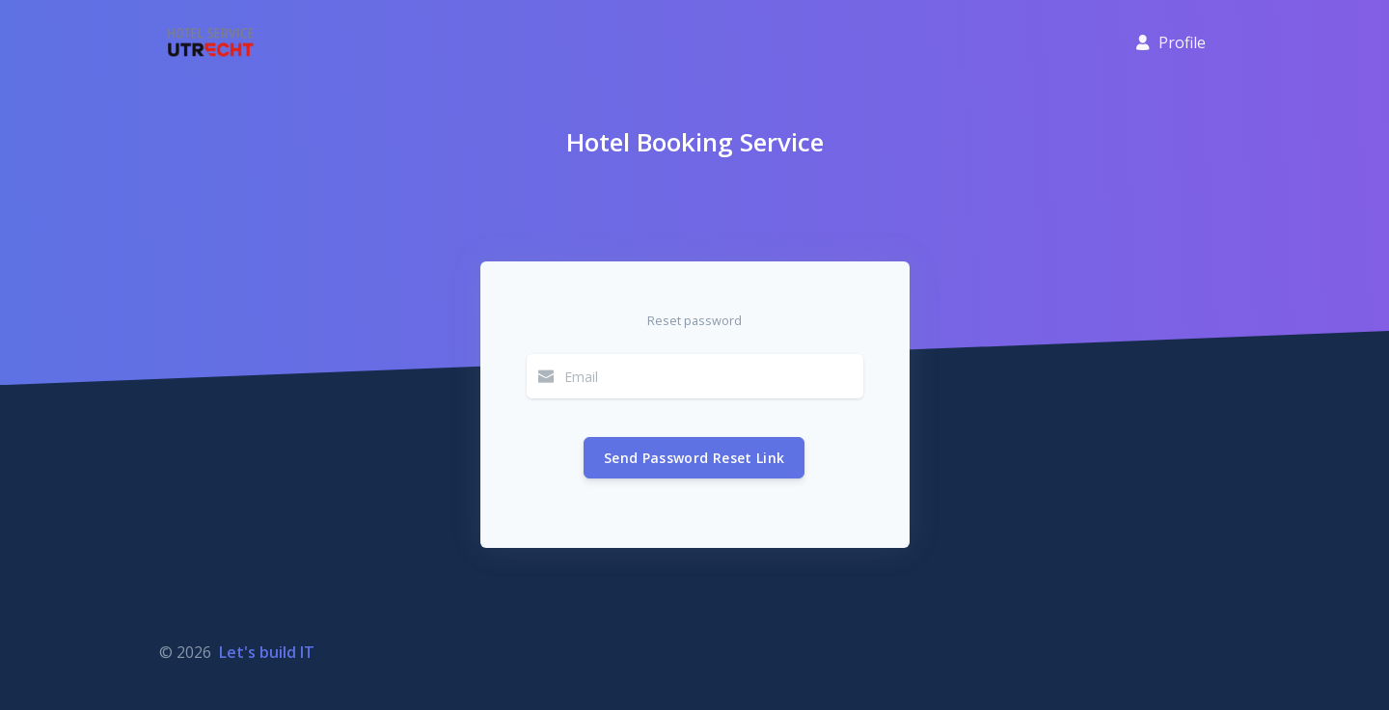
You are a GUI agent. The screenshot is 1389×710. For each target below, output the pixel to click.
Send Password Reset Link (694, 458)
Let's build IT (266, 652)
